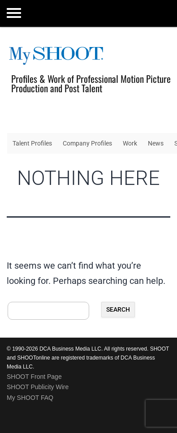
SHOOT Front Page (34, 376)
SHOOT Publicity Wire (38, 386)
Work (130, 143)
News (156, 143)
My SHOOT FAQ (30, 397)
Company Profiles (87, 143)
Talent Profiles (32, 143)
